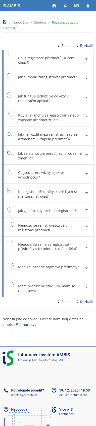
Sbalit (63, 45)
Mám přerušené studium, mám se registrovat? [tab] (41, 287)
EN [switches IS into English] (76, 5)
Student (40, 22)
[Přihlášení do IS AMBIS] (88, 5)
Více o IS (66, 409)
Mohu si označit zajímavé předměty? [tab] (43, 268)
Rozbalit (84, 45)
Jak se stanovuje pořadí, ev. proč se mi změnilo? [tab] (44, 155)
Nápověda (20, 22)
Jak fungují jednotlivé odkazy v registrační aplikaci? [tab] (37, 97)
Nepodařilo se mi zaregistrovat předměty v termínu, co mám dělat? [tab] (42, 247)
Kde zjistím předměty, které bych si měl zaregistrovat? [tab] (42, 193)
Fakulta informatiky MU (47, 360)
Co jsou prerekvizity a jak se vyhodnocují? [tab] (35, 174)
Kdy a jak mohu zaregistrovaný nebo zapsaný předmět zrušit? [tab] (43, 116)
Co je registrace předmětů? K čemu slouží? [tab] (42, 59)
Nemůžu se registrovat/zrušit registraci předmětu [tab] (37, 227)
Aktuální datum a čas (73, 395)
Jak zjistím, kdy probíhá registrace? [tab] (44, 210)
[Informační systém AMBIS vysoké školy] (11, 5)
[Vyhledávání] (65, 5)
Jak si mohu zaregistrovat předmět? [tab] (42, 78)
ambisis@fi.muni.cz (18, 324)
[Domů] (54, 5)
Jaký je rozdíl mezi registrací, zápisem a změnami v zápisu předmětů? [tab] (44, 136)
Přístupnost (67, 414)
